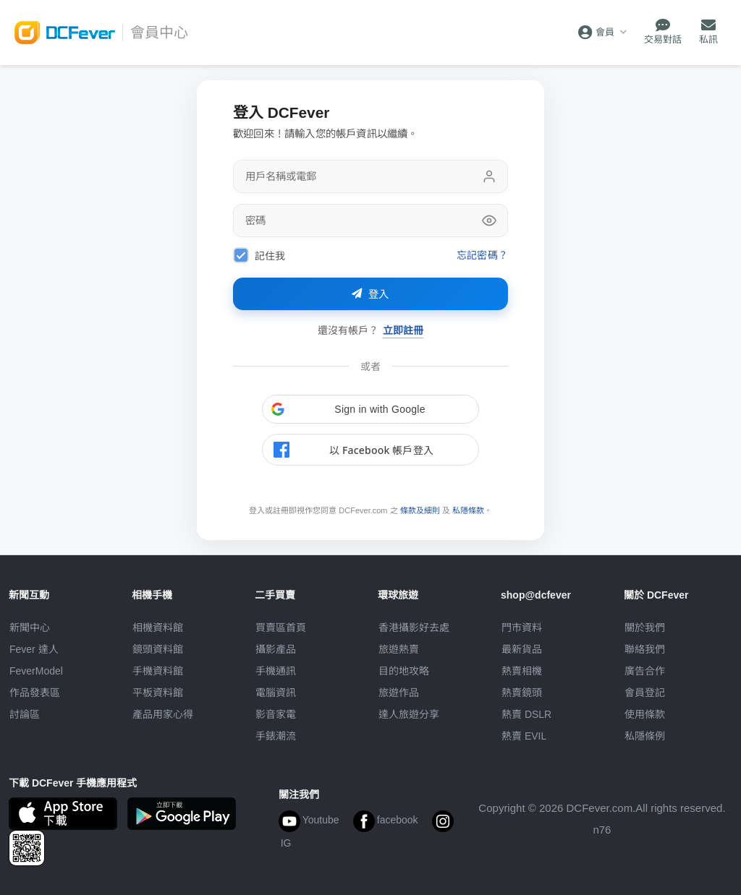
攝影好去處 (413, 627)
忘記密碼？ (482, 255)
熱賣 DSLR (526, 714)
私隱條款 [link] (468, 510)
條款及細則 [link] (420, 510)
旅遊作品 (398, 692)
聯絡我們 (644, 649)
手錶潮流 (275, 736)
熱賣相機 (521, 671)
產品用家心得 (162, 714)
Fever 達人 (34, 649)
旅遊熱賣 (398, 649)
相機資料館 (157, 627)
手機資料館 (157, 671)
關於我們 (644, 627)
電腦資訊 (275, 692)
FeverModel (36, 671)
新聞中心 (29, 627)
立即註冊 (403, 330)
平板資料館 (157, 692)
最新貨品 (521, 649)
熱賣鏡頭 (521, 692)
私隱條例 (644, 736)
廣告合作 (644, 671)
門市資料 (521, 627)
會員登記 (644, 692)
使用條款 (644, 714)
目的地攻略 (403, 671)
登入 (370, 294)
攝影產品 (275, 649)
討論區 (24, 714)
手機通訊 (275, 671)
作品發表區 (34, 692)
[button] (370, 409)
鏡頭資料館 (157, 649)
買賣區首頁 (280, 627)
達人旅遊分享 (408, 714)
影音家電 (275, 714)
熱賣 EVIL (523, 736)
